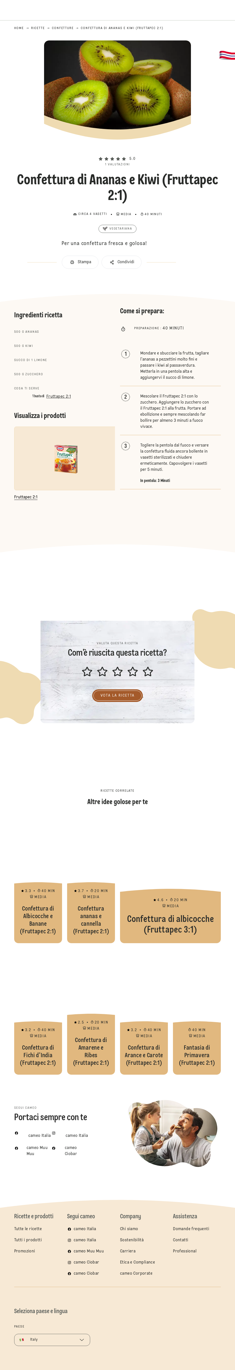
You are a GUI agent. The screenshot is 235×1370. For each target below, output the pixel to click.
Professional (185, 1251)
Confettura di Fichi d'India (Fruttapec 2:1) (38, 1011)
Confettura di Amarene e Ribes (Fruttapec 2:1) (91, 1011)
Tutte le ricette (28, 1229)
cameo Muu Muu (89, 1251)
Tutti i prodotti (28, 1240)
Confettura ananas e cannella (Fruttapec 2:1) (91, 880)
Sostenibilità (132, 1240)
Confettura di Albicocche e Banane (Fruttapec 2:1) (38, 880)
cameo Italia (85, 1229)
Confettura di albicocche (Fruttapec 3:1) (170, 880)
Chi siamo (129, 1229)
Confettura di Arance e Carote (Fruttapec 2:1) (144, 1011)
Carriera (127, 1251)
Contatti (180, 1240)
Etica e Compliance (137, 1263)
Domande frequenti (191, 1229)
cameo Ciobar (86, 1263)
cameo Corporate (136, 1274)
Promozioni (24, 1251)
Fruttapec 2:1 (58, 397)
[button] (117, 150)
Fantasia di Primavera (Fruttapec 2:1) (197, 1011)
